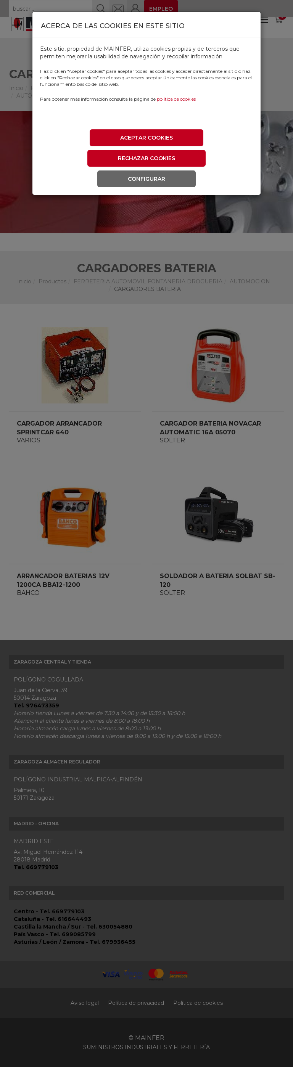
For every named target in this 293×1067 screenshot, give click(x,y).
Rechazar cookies (146, 158)
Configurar (146, 178)
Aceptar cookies (146, 137)
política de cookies (176, 99)
